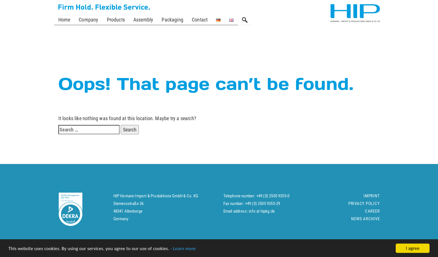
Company (88, 20)
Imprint (372, 198)
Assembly (143, 20)
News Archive (365, 221)
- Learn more (183, 249)
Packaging (172, 20)
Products (116, 20)
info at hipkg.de (262, 213)
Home (64, 20)
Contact (200, 20)
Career (372, 213)
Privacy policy (364, 206)
